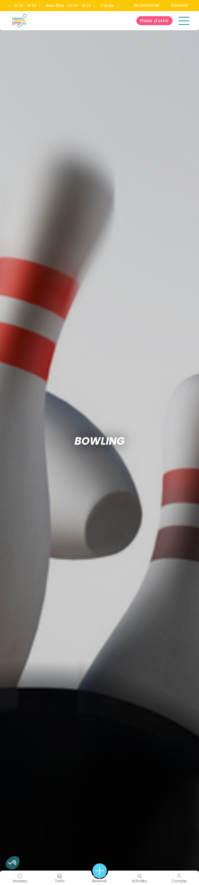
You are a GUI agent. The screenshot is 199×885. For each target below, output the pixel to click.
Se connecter (147, 5)
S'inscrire (179, 5)
